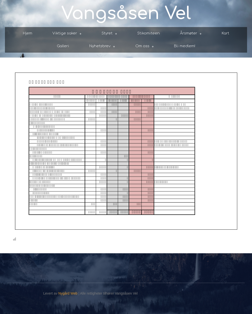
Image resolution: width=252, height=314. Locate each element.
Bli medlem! (184, 46)
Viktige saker (67, 33)
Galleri (63, 46)
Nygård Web (68, 293)
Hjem (27, 33)
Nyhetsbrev (102, 46)
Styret (109, 33)
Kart (225, 33)
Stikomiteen (148, 33)
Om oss (144, 46)
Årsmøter (191, 33)
